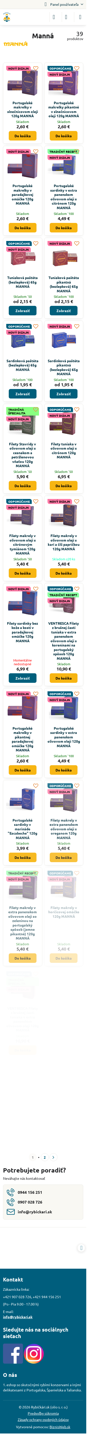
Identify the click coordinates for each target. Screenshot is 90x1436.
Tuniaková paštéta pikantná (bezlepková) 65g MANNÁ (63, 284)
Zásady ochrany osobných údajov (43, 1419)
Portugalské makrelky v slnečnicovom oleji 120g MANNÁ (22, 109)
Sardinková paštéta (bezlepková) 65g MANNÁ (22, 365)
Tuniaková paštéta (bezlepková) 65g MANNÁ (22, 282)
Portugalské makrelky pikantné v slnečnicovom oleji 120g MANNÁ (63, 109)
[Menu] (80, 17)
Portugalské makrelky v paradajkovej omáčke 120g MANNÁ (22, 194)
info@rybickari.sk (17, 1317)
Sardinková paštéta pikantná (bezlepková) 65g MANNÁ (64, 367)
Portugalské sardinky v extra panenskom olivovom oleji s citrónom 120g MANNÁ (63, 196)
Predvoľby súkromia (43, 1413)
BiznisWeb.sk (60, 1426)
